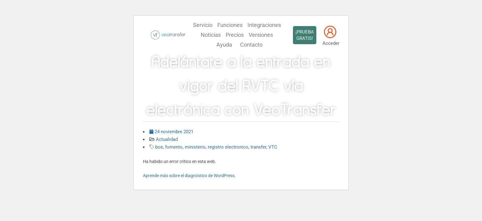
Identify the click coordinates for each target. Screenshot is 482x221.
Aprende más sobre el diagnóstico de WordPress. (189, 175)
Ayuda (224, 44)
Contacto (251, 44)
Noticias (211, 35)
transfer (258, 147)
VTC (272, 147)
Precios (235, 35)
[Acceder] (330, 32)
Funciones (230, 25)
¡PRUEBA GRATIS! (304, 35)
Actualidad (167, 139)
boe (159, 147)
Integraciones (264, 25)
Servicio (202, 25)
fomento (174, 147)
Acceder (330, 43)
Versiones (261, 35)
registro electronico (228, 147)
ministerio (195, 147)
